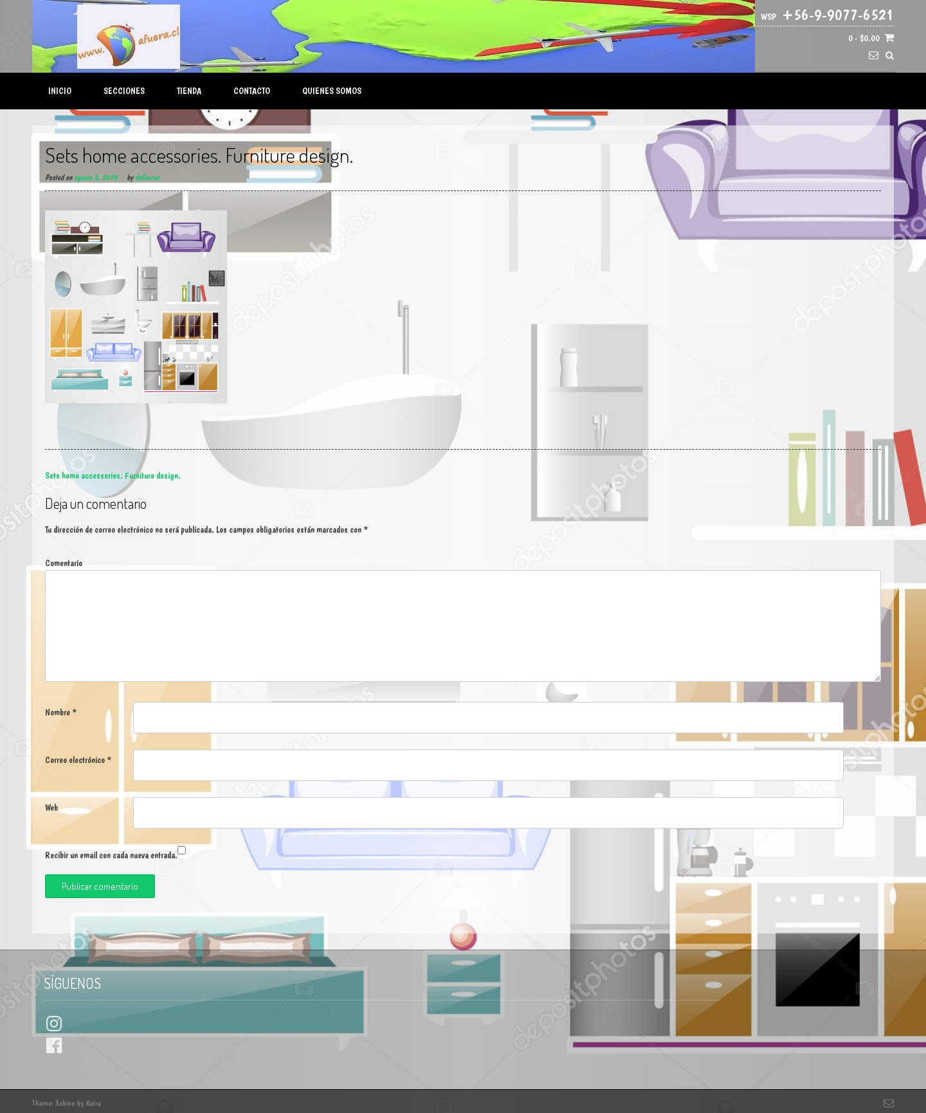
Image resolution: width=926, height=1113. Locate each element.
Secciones (124, 91)
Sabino (65, 1103)
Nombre (61, 712)
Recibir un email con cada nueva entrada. (111, 855)
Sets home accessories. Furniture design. (113, 475)
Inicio (59, 91)
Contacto (251, 91)
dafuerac (147, 177)
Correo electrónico (78, 760)
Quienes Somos (331, 91)
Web (51, 807)
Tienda (189, 91)
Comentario (63, 563)
